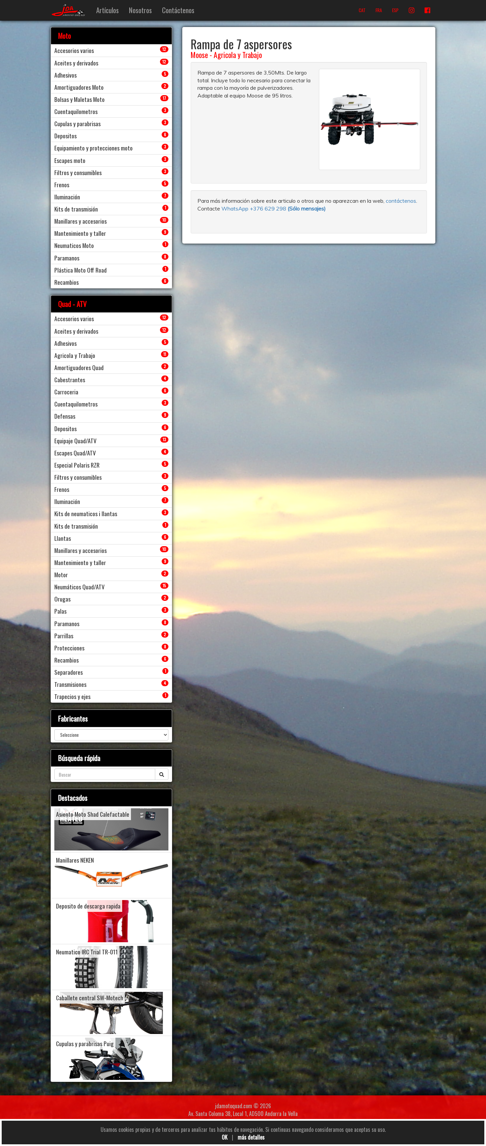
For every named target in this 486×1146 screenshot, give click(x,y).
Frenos (61, 184)
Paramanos (66, 257)
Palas (60, 611)
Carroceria (66, 391)
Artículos (107, 10)
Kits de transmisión (76, 208)
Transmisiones (70, 684)
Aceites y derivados (76, 62)
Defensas (64, 416)
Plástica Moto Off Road (80, 269)
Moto (64, 35)
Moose (199, 54)
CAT (362, 10)
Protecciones (69, 647)
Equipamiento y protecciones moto (93, 147)
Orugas (62, 598)
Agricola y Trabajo (238, 54)
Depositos (65, 135)
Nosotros (140, 10)
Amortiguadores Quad (79, 367)
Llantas (62, 538)
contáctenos (401, 200)
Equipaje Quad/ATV (75, 440)
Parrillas (63, 635)
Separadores (68, 672)
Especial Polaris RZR (77, 464)
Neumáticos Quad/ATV (79, 586)
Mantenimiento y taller (80, 233)
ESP (395, 10)
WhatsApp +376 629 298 (254, 208)
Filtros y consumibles (78, 172)
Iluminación (67, 196)
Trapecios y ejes (72, 696)
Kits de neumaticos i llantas (85, 513)
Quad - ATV (72, 304)
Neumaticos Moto (74, 245)
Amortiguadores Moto (79, 87)
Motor (61, 574)
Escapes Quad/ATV (75, 452)
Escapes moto (69, 160)
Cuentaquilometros (76, 111)
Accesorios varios (74, 50)
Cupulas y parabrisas (77, 123)
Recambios (66, 282)
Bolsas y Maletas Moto (79, 99)
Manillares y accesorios (80, 221)
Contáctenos (178, 10)
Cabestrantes (69, 379)
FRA (379, 10)
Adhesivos (65, 75)
